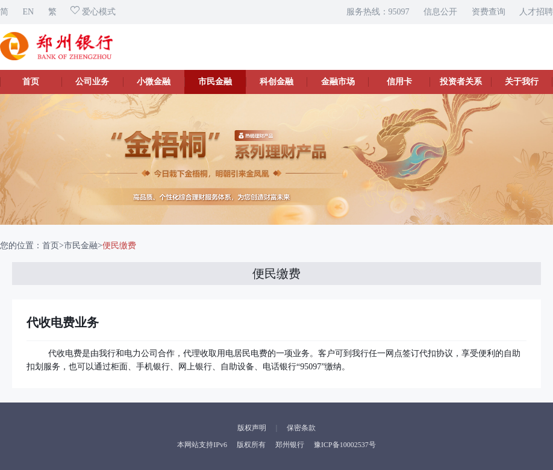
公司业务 (92, 81)
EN (28, 11)
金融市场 (338, 81)
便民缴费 (119, 245)
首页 (30, 81)
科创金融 (276, 81)
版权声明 (251, 428)
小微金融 (153, 81)
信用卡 (399, 81)
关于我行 (522, 81)
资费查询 (488, 11)
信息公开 (440, 11)
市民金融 (215, 81)
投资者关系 (461, 81)
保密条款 (301, 428)
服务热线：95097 (378, 11)
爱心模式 (93, 11)
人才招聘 (536, 11)
